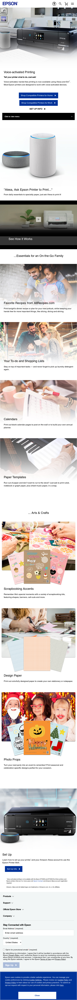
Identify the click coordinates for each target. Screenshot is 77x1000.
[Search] (60, 4)
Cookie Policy (63, 980)
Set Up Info (35, 109)
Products (8, 896)
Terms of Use (45, 959)
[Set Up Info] (13, 869)
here (61, 985)
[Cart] (66, 4)
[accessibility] (54, 4)
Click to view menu (12, 117)
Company (9, 916)
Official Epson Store (13, 909)
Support (8, 903)
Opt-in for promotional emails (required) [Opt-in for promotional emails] (21, 950)
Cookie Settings (35, 980)
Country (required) (10, 938)
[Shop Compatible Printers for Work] (38, 103)
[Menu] (72, 4)
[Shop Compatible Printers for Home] (38, 95)
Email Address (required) (13, 928)
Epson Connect (38, 881)
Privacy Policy (14, 955)
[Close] (38, 219)
